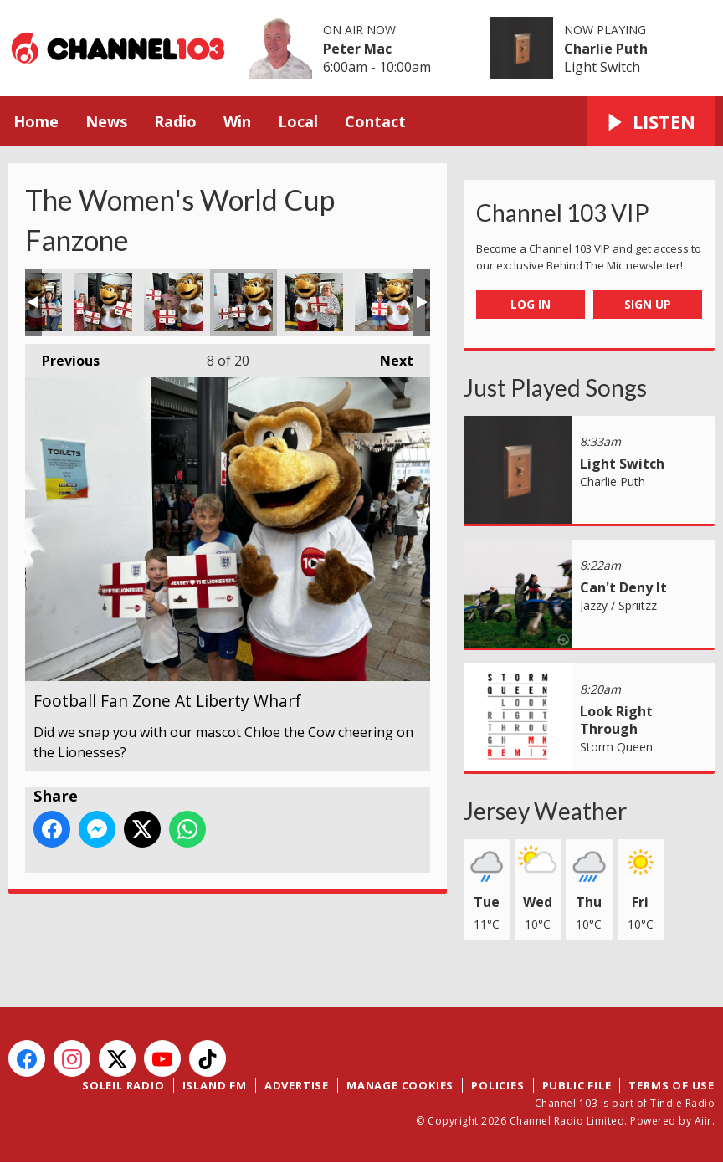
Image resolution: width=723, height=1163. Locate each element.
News (106, 121)
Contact (375, 121)
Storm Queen (616, 747)
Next (388, 357)
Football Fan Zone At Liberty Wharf (103, 302)
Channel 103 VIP (562, 212)
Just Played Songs (555, 387)
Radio (175, 121)
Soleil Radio (123, 1085)
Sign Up (647, 304)
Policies (497, 1085)
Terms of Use (671, 1085)
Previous (62, 357)
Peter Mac (357, 48)
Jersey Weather (545, 811)
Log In (530, 304)
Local (298, 121)
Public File (577, 1085)
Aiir (703, 1121)
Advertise (296, 1085)
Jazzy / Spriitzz (618, 605)
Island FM (214, 1085)
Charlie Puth (606, 48)
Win (237, 121)
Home (36, 121)
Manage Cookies (400, 1085)
